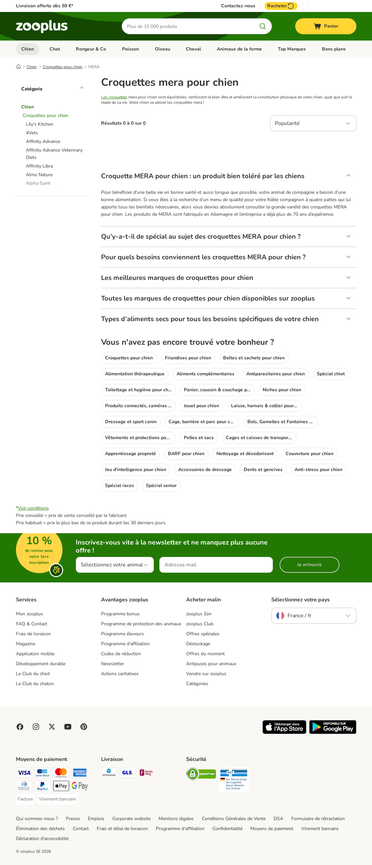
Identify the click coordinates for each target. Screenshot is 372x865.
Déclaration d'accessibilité (42, 838)
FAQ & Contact (31, 624)
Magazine (25, 644)
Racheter (281, 6)
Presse (73, 818)
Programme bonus (120, 614)
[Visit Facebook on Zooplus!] (20, 727)
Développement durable (40, 664)
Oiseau (162, 49)
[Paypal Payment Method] (43, 787)
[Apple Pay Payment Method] (61, 787)
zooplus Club (199, 624)
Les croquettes (114, 97)
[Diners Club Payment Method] (24, 787)
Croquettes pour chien (62, 66)
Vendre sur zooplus (206, 674)
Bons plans (334, 49)
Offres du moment (205, 654)
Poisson (130, 49)
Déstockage (198, 644)
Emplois (96, 818)
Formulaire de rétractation (318, 818)
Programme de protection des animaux (141, 624)
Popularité (287, 123)
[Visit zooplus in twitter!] (52, 727)
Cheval (193, 49)
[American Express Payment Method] (80, 773)
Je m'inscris (309, 564)
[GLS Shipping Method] (128, 773)
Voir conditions (33, 508)
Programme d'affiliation (125, 644)
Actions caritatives (120, 674)
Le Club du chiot (33, 674)
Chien (27, 49)
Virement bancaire (319, 828)
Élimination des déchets (40, 828)
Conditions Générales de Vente (234, 818)
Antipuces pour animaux (211, 664)
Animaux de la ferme (239, 49)
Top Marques (292, 49)
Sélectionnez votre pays (300, 599)
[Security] (201, 775)
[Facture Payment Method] (25, 799)
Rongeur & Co (91, 49)
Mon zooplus (29, 614)
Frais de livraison (33, 634)
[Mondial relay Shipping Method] (146, 773)
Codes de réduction (121, 654)
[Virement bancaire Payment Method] (57, 799)
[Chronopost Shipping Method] (109, 773)
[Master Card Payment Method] (61, 773)
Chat (55, 49)
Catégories (197, 683)
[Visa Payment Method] (24, 773)
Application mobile (35, 654)
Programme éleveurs (122, 634)
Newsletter (112, 664)
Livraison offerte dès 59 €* (44, 6)
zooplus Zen (198, 614)
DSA (278, 818)
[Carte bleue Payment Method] (43, 773)
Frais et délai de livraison (122, 828)
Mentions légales (176, 818)
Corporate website (131, 818)
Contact (81, 828)
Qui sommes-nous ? (37, 818)
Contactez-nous (238, 6)
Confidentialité (227, 828)
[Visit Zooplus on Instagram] (36, 727)
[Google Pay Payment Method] (80, 787)
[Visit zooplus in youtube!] (68, 727)
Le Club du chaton (35, 683)
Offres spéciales (202, 634)
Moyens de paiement (271, 828)
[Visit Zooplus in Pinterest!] (84, 727)
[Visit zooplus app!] (284, 732)
